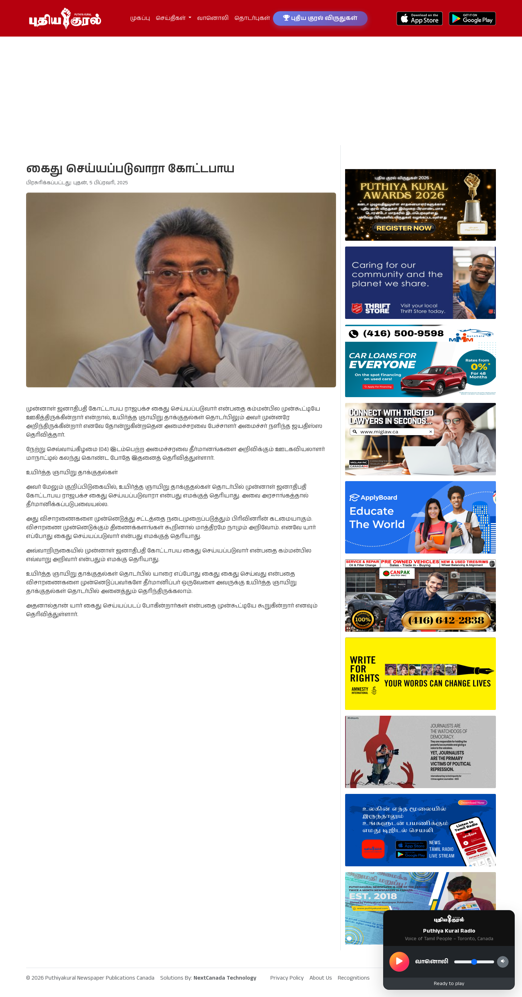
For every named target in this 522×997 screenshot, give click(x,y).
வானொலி (213, 18)
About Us (321, 978)
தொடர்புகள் (252, 18)
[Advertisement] (261, 91)
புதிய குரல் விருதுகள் (320, 18)
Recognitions (354, 978)
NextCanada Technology (225, 978)
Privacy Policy (287, 978)
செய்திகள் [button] (171, 18)
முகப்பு (140, 18)
